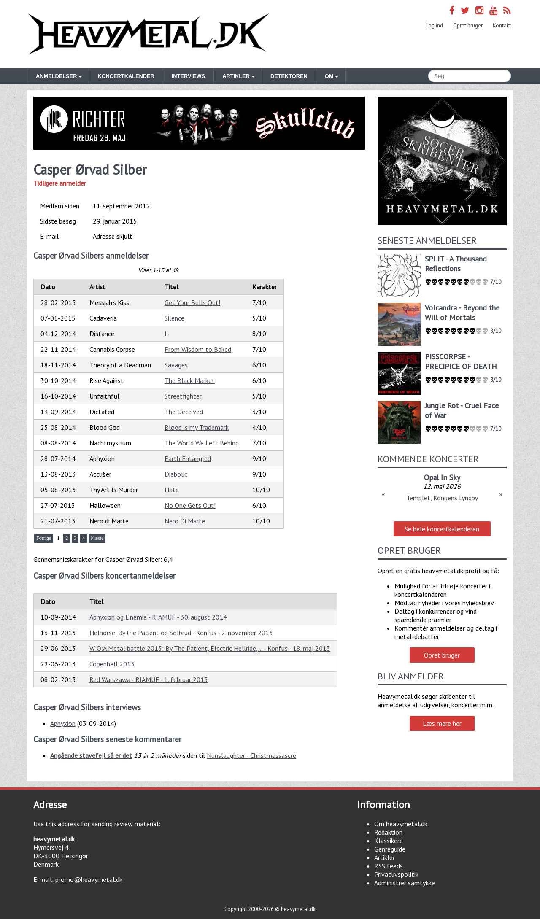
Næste (97, 538)
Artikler (384, 857)
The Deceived (184, 411)
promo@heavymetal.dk (88, 879)
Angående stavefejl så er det (91, 755)
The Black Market (190, 380)
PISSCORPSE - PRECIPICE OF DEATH (461, 361)
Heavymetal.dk (148, 34)
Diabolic (176, 474)
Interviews (188, 76)
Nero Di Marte (185, 521)
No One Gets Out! (190, 505)
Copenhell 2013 (112, 664)
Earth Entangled (188, 458)
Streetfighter (183, 396)
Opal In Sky (442, 477)
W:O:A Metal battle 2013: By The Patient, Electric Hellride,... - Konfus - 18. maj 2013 (209, 648)
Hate (172, 489)
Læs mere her (442, 723)
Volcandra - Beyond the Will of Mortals (462, 312)
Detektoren (289, 76)
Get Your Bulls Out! (192, 302)
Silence (174, 318)
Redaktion (388, 832)
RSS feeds (388, 866)
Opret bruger (468, 25)
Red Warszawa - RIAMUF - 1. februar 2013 (148, 679)
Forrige (43, 538)
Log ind (434, 25)
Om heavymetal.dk (400, 823)
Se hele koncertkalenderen (442, 529)
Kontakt (502, 25)
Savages (176, 365)
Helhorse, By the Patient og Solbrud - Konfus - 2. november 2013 (181, 632)
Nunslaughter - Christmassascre (251, 755)
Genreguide (389, 849)
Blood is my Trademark (197, 427)
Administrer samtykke (404, 883)
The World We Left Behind (202, 443)
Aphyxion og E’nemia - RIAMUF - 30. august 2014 (158, 617)
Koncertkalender (125, 76)
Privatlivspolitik (396, 874)
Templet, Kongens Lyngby (442, 497)
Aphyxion (63, 723)
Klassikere (388, 840)
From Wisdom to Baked (198, 349)
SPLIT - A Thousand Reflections (456, 263)
